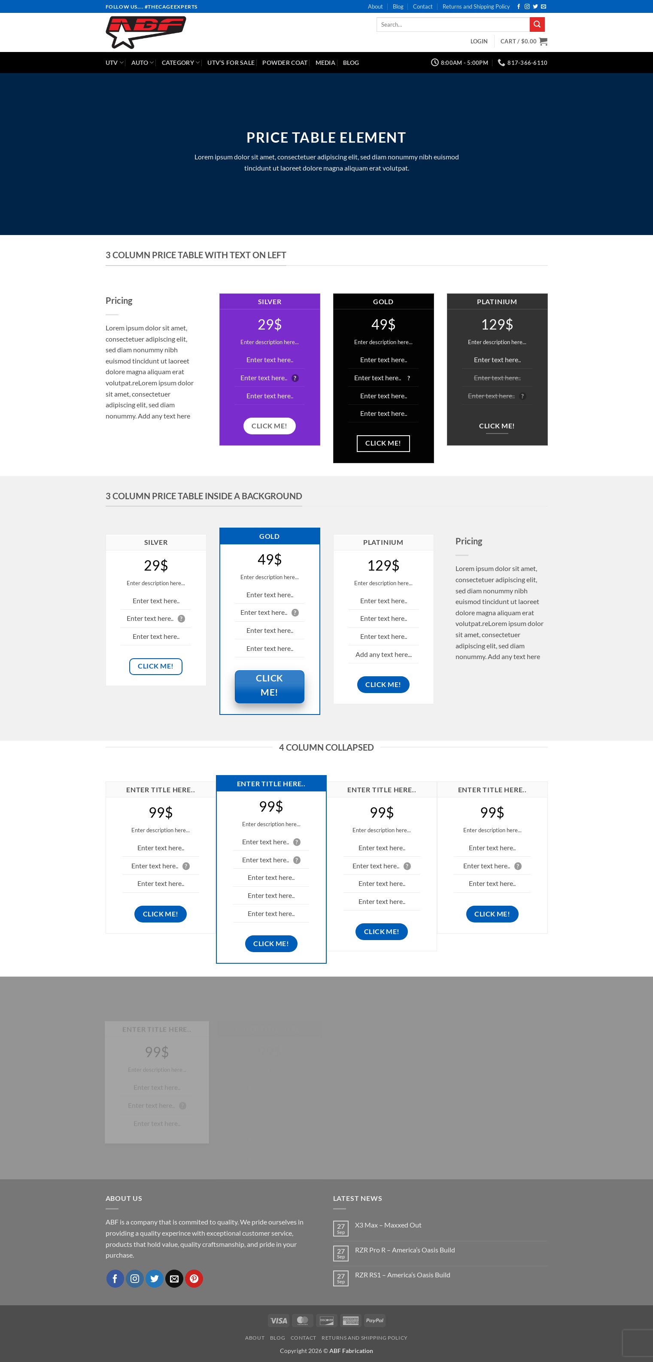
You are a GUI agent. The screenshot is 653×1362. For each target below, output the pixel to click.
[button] (479, 41)
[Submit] (537, 24)
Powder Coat (284, 62)
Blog (398, 6)
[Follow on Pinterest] (194, 1279)
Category (181, 62)
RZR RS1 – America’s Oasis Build (402, 1274)
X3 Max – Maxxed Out (388, 1225)
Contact (423, 6)
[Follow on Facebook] (518, 7)
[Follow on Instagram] (527, 7)
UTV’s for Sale (231, 62)
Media (325, 62)
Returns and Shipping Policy (476, 6)
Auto (142, 62)
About (375, 6)
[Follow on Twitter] (535, 7)
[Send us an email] (543, 7)
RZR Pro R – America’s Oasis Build (405, 1250)
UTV (115, 62)
